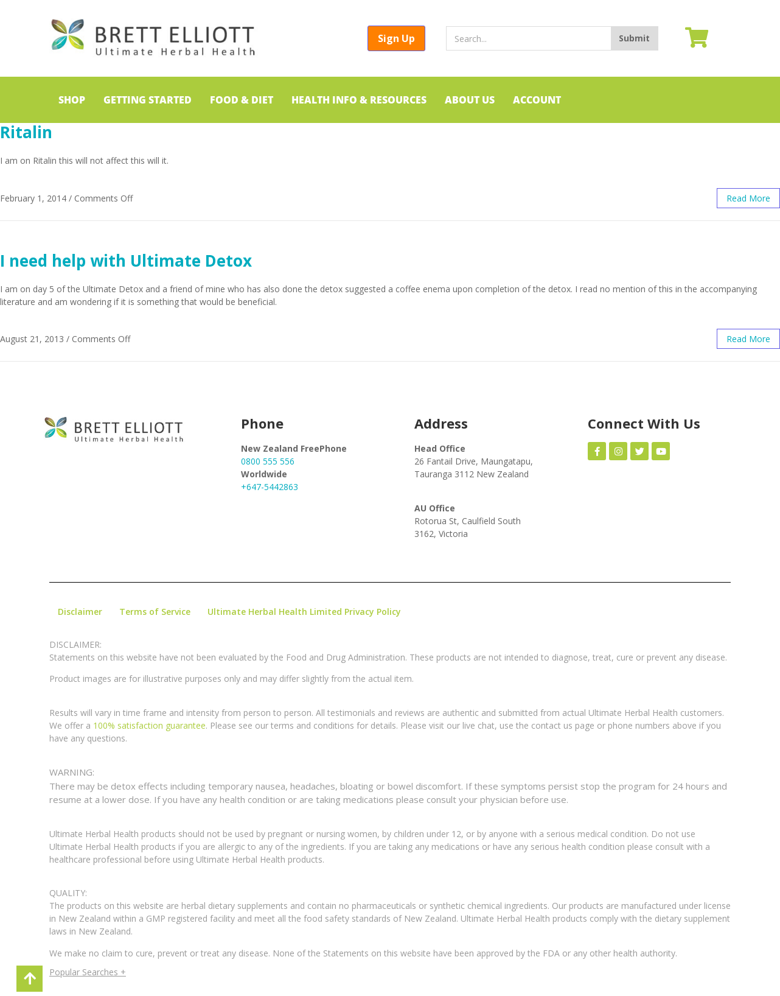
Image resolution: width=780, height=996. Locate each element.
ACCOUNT (537, 100)
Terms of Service (154, 611)
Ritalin (26, 132)
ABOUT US (470, 100)
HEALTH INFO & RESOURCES (359, 100)
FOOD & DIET (241, 100)
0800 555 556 (267, 461)
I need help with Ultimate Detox (126, 261)
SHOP (71, 100)
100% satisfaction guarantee (149, 725)
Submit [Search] (634, 38)
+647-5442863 (269, 487)
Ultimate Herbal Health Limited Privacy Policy (304, 611)
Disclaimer (80, 611)
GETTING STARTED (147, 100)
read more (748, 198)
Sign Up (396, 38)
